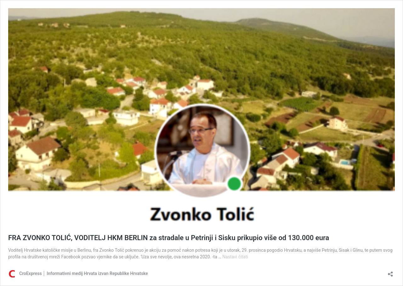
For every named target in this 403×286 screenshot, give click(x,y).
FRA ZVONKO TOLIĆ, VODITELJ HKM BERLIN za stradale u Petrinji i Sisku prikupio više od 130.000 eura (168, 238)
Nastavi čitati (235, 256)
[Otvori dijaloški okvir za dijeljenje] (390, 272)
